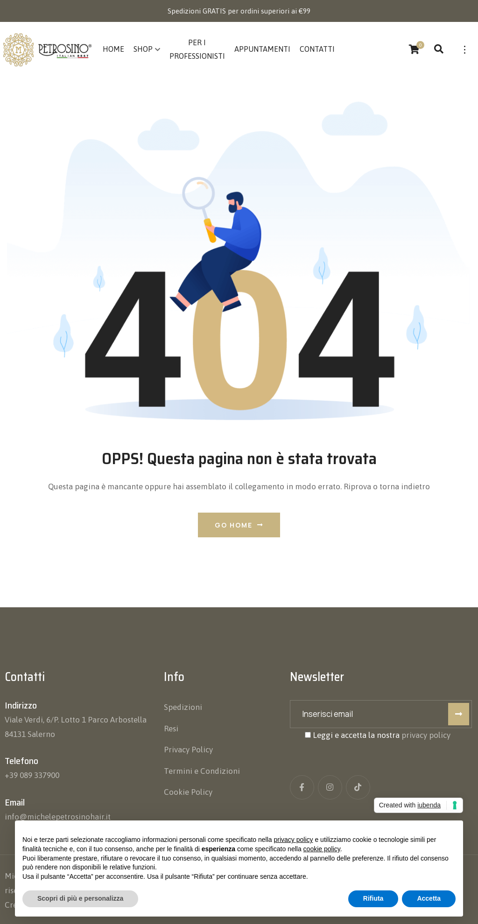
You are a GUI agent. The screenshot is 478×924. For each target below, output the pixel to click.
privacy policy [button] (293, 839)
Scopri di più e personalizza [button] (80, 898)
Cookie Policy (188, 792)
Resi (171, 728)
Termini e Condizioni (202, 771)
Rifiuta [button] (373, 898)
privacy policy (425, 735)
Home (113, 49)
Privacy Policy (188, 749)
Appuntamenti (262, 49)
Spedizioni (183, 707)
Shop (143, 49)
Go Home (239, 525)
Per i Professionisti (197, 49)
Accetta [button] (429, 898)
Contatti (317, 49)
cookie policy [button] (321, 849)
